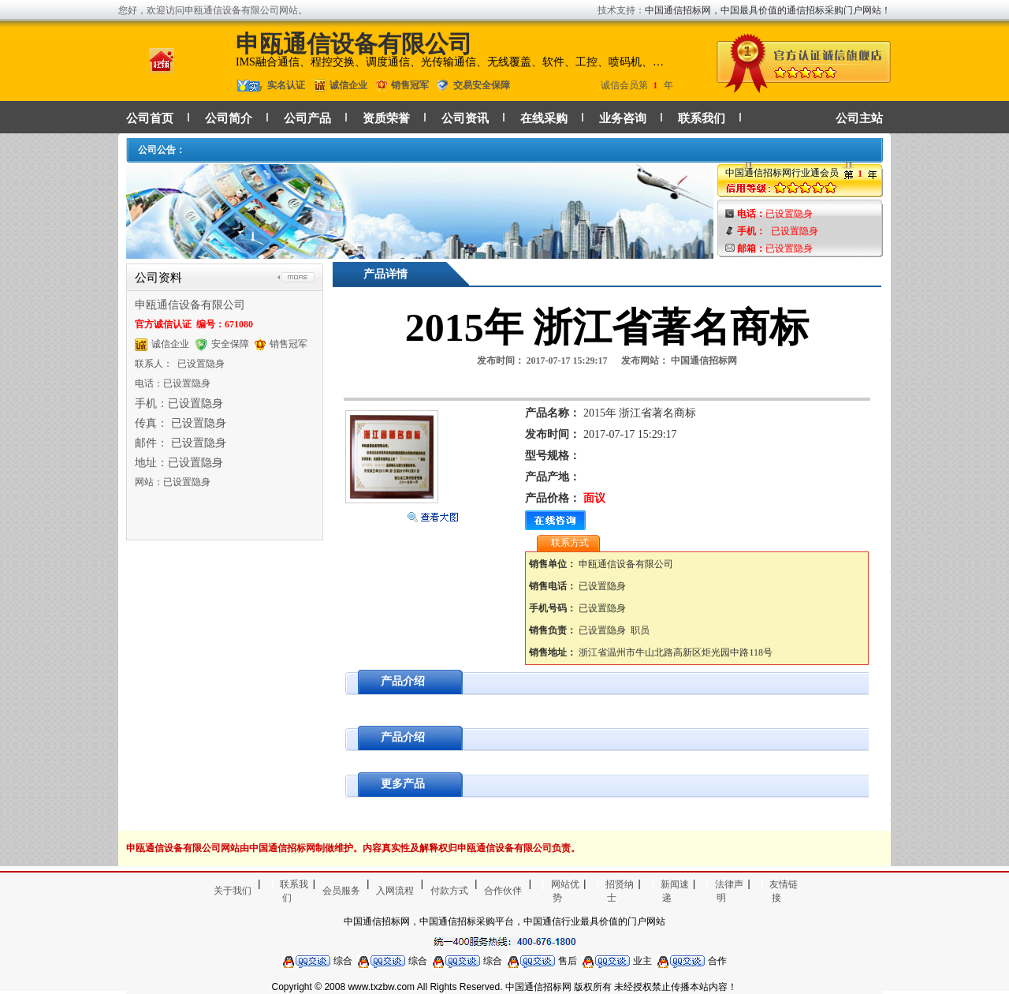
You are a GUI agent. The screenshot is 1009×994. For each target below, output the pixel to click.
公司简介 (228, 118)
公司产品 (307, 118)
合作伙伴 (503, 890)
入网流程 (395, 890)
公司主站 (859, 118)
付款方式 (449, 890)
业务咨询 (622, 118)
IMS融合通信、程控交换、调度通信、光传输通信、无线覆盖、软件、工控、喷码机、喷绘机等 (452, 62)
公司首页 (149, 118)
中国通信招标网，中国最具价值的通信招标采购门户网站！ (768, 10)
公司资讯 (465, 118)
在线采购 (544, 118)
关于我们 (232, 890)
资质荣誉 (386, 118)
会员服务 (341, 890)
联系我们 (701, 118)
